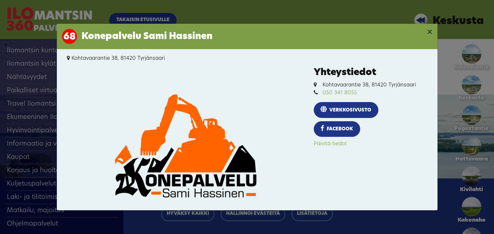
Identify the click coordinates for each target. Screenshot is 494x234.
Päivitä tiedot (330, 144)
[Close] (429, 33)
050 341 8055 (340, 93)
